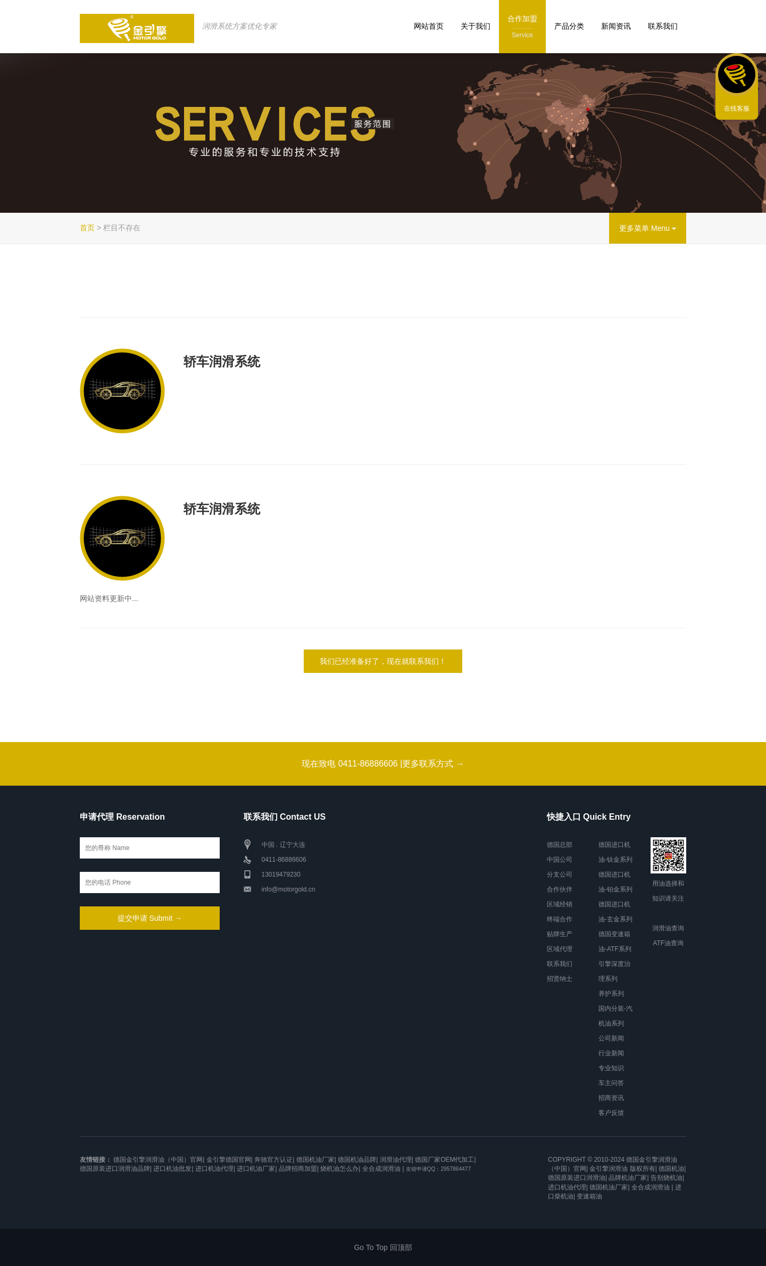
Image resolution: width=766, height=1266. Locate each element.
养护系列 (611, 993)
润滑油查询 (668, 928)
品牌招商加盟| (299, 1168)
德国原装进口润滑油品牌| (116, 1168)
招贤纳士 (559, 978)
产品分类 (569, 26)
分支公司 (559, 874)
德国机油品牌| (358, 1159)
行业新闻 (611, 1053)
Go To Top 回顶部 (383, 1247)
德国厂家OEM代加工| (445, 1159)
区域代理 (559, 949)
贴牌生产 (559, 934)
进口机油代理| (215, 1168)
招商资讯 (611, 1098)
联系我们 (663, 26)
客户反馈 (611, 1113)
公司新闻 (611, 1038)
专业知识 (611, 1068)
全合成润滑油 (381, 1168)
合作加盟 (522, 27)
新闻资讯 (616, 26)
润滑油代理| (396, 1159)
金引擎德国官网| (229, 1159)
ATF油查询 (668, 943)
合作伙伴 (559, 889)
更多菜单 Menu (647, 228)
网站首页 (429, 26)
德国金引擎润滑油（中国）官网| (158, 1159)
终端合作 (559, 919)
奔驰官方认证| (274, 1159)
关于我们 (475, 26)
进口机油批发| (173, 1168)
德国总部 (559, 844)
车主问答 (611, 1083)
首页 (87, 227)
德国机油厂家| (316, 1159)
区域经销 (559, 904)
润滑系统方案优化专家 (239, 26)
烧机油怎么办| (340, 1168)
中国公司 (559, 859)
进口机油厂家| (257, 1168)
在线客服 (737, 108)
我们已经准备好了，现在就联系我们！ (383, 661)
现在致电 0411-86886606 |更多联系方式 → (383, 763)
